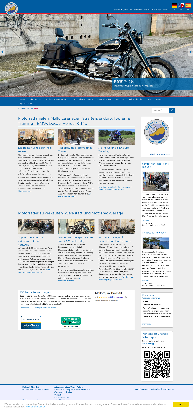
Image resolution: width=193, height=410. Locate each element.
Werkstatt (120, 99)
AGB (164, 389)
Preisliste (118, 9)
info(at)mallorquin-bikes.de (80, 390)
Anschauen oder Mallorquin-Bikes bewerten (37, 308)
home (36, 109)
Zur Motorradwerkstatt (70, 279)
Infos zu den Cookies (36, 406)
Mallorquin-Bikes (27, 9)
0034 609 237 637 (61, 390)
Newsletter (138, 9)
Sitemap (171, 389)
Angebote (148, 9)
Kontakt (166, 9)
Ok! (181, 404)
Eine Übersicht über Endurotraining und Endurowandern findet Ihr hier (115, 188)
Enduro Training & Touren (82, 99)
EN (181, 9)
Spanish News (26, 104)
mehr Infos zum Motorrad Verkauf (34, 271)
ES (188, 9)
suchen (172, 110)
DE (174, 9)
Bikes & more (35, 99)
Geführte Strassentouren (55, 99)
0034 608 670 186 (61, 397)
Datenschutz (155, 389)
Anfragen (158, 9)
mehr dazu (146, 324)
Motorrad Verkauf (104, 99)
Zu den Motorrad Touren (74, 195)
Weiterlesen (146, 220)
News (149, 99)
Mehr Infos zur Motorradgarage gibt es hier (116, 278)
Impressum (144, 389)
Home (22, 99)
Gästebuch (127, 9)
